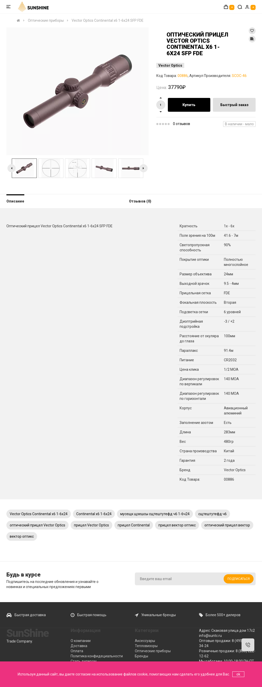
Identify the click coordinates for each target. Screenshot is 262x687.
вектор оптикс (22, 536)
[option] (77, 91)
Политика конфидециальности (97, 656)
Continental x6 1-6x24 (94, 514)
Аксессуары (145, 641)
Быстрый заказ (234, 105)
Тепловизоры (146, 646)
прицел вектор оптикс (177, 525)
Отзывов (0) (140, 201)
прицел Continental (134, 525)
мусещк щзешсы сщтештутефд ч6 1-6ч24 (155, 514)
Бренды (141, 656)
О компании (81, 641)
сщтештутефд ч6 (212, 514)
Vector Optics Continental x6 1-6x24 (39, 514)
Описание (15, 201)
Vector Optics (170, 65)
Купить (188, 105)
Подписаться (238, 579)
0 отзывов (181, 124)
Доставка (79, 646)
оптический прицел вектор (227, 525)
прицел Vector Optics (91, 525)
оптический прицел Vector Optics (37, 525)
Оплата (77, 651)
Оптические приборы (153, 651)
